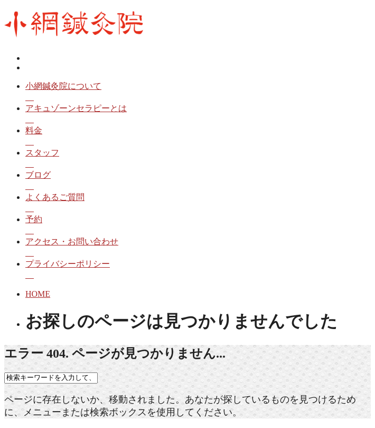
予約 (198, 225)
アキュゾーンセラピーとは (198, 114)
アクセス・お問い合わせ (198, 248)
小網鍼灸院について (198, 92)
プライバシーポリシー (198, 270)
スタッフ (198, 159)
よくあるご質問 (198, 203)
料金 (198, 137)
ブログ (198, 181)
